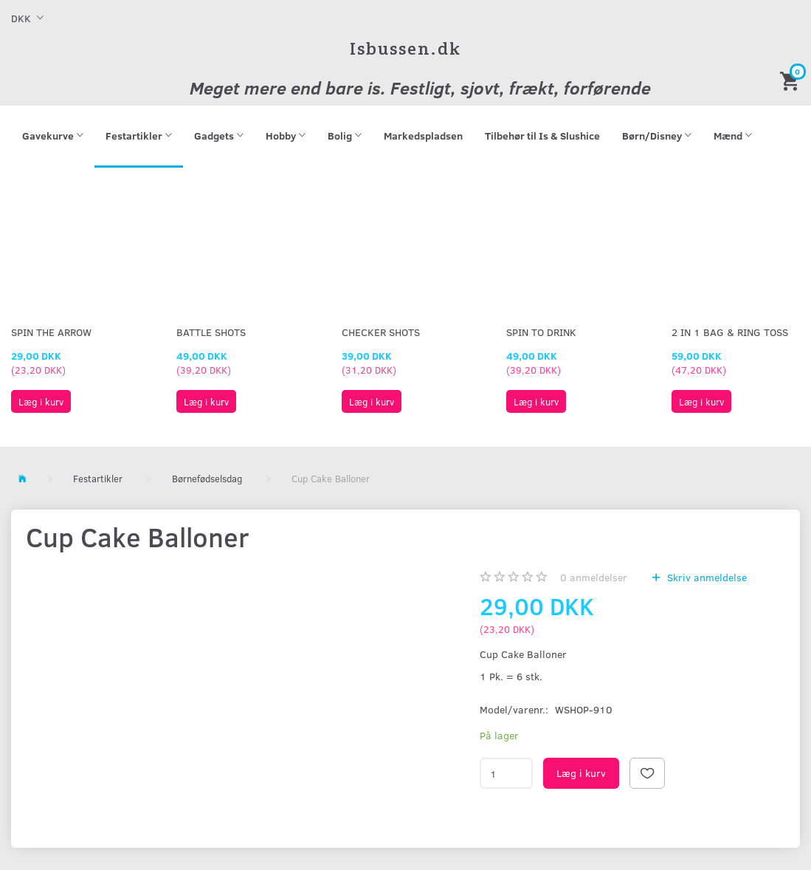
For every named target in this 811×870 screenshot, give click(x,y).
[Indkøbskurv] (792, 80)
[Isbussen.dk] (405, 48)
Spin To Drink (541, 332)
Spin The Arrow (51, 332)
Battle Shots (211, 332)
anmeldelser (593, 577)
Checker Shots (381, 332)
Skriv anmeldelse (705, 577)
